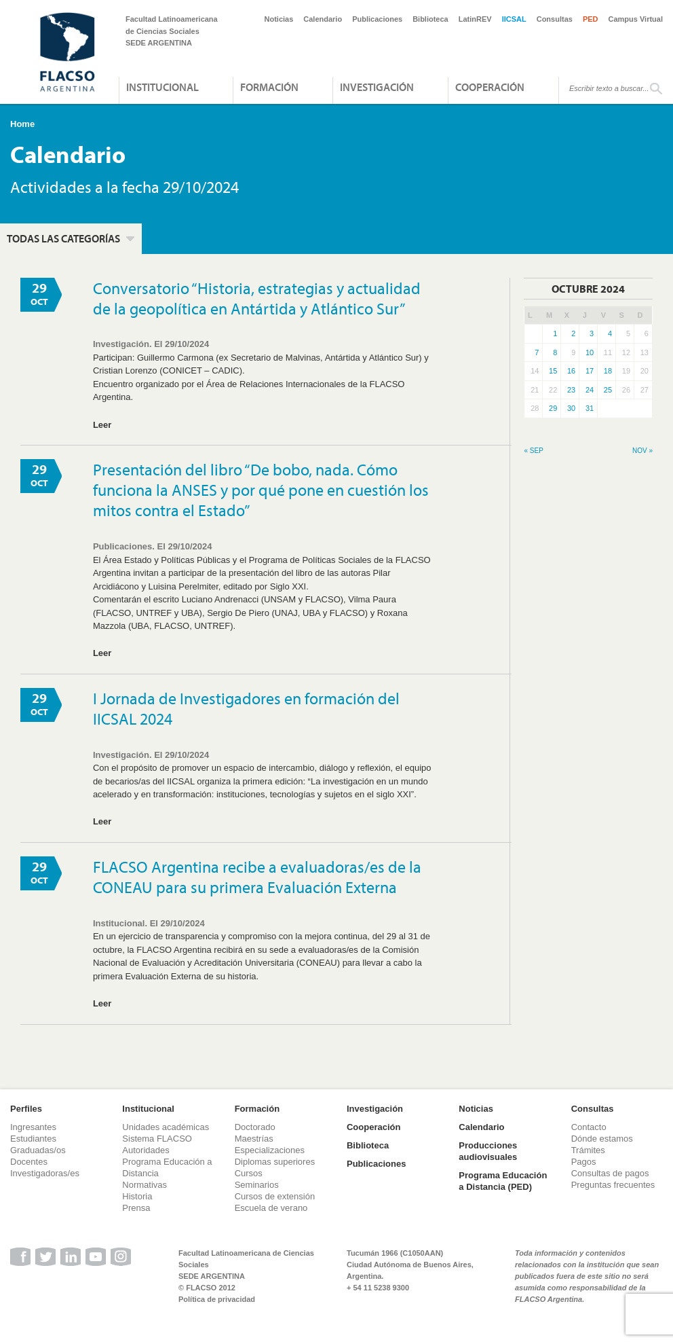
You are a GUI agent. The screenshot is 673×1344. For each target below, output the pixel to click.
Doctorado (255, 1127)
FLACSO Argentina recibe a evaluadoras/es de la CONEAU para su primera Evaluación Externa (257, 876)
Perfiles (26, 1109)
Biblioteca (430, 19)
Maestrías (254, 1138)
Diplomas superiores (275, 1162)
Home (22, 124)
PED (590, 19)
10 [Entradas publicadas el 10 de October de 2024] (589, 352)
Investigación (377, 87)
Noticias (279, 19)
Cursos (249, 1173)
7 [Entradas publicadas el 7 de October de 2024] (537, 352)
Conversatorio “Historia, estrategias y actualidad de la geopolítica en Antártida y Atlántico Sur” (257, 298)
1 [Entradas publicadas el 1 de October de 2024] (555, 333)
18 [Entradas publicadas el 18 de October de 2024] (608, 371)
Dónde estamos (602, 1138)
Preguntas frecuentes (613, 1185)
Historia (137, 1196)
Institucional (162, 87)
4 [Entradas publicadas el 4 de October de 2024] (610, 333)
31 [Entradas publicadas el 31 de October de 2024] (589, 408)
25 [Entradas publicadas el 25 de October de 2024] (608, 390)
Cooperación (489, 87)
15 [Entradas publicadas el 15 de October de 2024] (553, 371)
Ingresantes (33, 1127)
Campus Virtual (636, 19)
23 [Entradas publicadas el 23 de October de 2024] (571, 390)
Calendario (322, 19)
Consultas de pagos (610, 1173)
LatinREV (475, 19)
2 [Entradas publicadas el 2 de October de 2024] (573, 333)
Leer (102, 425)
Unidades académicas (165, 1127)
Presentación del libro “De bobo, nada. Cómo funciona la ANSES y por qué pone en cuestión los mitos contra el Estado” (261, 489)
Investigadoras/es (44, 1173)
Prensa (136, 1208)
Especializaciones (270, 1150)
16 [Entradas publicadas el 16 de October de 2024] (571, 371)
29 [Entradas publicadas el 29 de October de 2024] (553, 408)
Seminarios (257, 1185)
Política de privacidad (216, 1299)
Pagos (583, 1162)
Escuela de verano (271, 1208)
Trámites (588, 1150)
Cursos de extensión (275, 1196)
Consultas (555, 19)
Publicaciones (377, 19)
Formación (269, 87)
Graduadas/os (38, 1150)
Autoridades (145, 1150)
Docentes (28, 1162)
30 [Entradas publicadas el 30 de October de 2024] (571, 408)
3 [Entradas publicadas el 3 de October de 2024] (592, 333)
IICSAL (514, 19)
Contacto (589, 1127)
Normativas (144, 1185)
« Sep (533, 450)
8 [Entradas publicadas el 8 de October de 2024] (555, 352)
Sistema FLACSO (157, 1138)
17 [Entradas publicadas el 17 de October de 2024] (589, 371)
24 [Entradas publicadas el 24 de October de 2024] (589, 390)
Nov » (642, 450)
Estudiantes (33, 1138)
